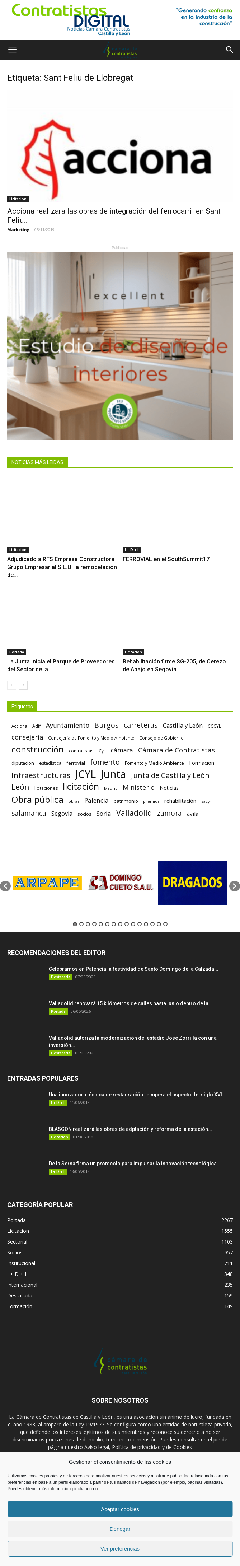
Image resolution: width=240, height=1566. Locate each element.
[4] (120, 346)
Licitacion (18, 198)
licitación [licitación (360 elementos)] (81, 786)
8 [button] (120, 924)
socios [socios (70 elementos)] (84, 814)
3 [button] (88, 924)
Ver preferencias (120, 1549)
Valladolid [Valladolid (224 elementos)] (134, 812)
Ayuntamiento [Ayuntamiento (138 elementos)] (67, 725)
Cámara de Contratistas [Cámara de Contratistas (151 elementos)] (176, 750)
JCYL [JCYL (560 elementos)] (85, 774)
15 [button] (165, 924)
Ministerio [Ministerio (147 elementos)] (139, 787)
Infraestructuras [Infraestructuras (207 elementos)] (40, 775)
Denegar (120, 1529)
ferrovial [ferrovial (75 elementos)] (75, 763)
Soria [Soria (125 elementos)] (104, 813)
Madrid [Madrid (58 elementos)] (111, 788)
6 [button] (107, 924)
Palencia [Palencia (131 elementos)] (96, 800)
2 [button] (81, 924)
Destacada (60, 976)
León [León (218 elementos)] (20, 787)
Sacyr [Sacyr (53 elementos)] (206, 801)
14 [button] (159, 924)
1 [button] (75, 924)
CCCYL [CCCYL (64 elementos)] (214, 726)
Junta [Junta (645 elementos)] (113, 774)
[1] (120, 20)
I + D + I (131, 549)
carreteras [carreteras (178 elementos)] (141, 725)
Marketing (18, 229)
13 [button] (152, 924)
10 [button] (133, 924)
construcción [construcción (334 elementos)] (37, 749)
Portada (16, 651)
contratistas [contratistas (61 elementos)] (81, 751)
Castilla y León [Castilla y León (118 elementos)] (183, 725)
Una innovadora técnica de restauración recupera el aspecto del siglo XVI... (137, 1094)
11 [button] (139, 924)
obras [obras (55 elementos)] (74, 801)
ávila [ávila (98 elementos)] (192, 813)
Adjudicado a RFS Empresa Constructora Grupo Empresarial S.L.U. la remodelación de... (62, 567)
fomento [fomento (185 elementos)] (105, 762)
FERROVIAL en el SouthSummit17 (166, 559)
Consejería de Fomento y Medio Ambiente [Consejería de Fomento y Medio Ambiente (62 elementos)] (91, 738)
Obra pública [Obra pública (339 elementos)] (37, 799)
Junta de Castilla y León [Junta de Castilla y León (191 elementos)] (170, 775)
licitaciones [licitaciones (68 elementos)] (46, 788)
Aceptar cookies (120, 1509)
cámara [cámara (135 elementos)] (122, 750)
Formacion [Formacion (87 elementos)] (201, 762)
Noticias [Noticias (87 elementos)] (169, 787)
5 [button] (101, 924)
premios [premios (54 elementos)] (151, 801)
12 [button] (146, 924)
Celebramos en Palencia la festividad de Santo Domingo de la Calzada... (133, 969)
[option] (47, 882)
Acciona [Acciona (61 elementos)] (19, 726)
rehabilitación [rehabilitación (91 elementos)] (180, 800)
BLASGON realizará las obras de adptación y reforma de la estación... (130, 1129)
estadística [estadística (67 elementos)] (50, 763)
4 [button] (94, 924)
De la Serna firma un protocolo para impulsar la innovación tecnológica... (135, 1163)
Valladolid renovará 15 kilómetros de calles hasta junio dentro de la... (131, 1003)
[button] (230, 50)
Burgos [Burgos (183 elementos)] (106, 725)
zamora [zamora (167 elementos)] (169, 813)
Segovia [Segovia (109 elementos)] (61, 813)
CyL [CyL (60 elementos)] (102, 751)
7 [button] (114, 924)
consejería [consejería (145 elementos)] (27, 737)
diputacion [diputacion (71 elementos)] (22, 763)
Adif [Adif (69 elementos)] (36, 726)
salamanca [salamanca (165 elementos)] (28, 813)
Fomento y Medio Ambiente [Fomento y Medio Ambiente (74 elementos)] (154, 763)
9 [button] (126, 924)
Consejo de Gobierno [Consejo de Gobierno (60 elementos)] (161, 738)
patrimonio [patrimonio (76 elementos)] (126, 801)
